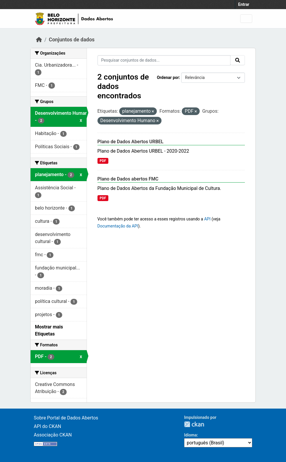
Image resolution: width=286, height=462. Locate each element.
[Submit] (237, 60)
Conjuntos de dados (72, 40)
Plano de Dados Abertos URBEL (130, 141)
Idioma (190, 435)
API (207, 219)
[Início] (39, 40)
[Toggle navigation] (246, 18)
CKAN (194, 424)
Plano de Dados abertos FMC (128, 179)
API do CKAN (47, 426)
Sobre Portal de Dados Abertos (66, 418)
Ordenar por (168, 77)
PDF (103, 161)
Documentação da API (117, 226)
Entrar (243, 4)
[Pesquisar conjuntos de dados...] (164, 60)
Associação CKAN (53, 435)
